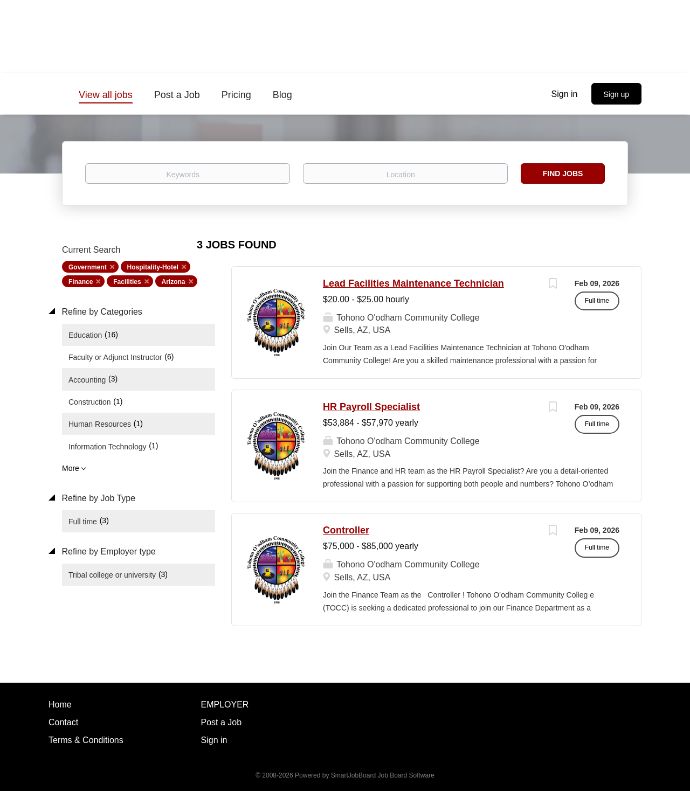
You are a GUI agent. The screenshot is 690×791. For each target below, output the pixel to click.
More (70, 468)
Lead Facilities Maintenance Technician (413, 283)
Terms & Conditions (86, 740)
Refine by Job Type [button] (97, 498)
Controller (346, 530)
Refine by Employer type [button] (107, 551)
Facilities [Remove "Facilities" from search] (127, 282)
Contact (63, 722)
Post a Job (221, 722)
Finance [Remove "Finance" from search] (80, 282)
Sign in (564, 94)
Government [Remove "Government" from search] (87, 267)
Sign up (616, 94)
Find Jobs (563, 173)
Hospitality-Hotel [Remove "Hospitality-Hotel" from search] (152, 267)
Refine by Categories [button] (100, 311)
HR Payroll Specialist (371, 406)
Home (60, 704)
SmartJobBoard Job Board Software (382, 775)
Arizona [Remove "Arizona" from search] (173, 282)
